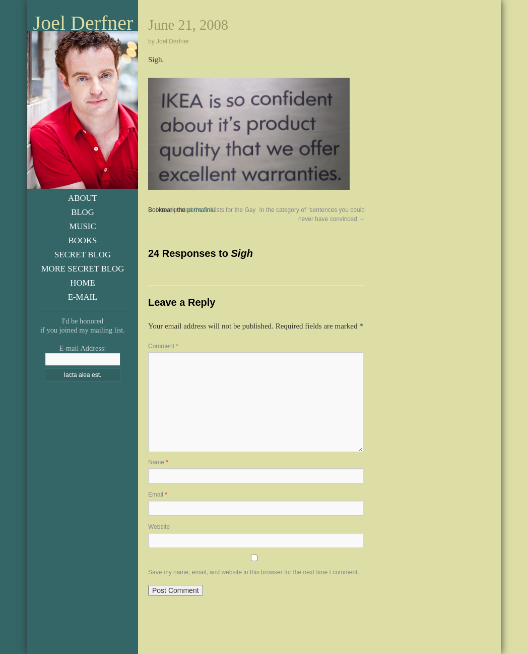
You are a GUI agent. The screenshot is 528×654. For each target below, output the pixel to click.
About (82, 198)
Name (158, 462)
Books (83, 240)
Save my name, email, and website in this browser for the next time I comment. (253, 572)
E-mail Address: (82, 348)
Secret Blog (82, 254)
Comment (163, 346)
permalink (200, 209)
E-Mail (83, 297)
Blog (82, 212)
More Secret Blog (82, 269)
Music (82, 226)
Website (159, 526)
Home (82, 283)
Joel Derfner (83, 23)
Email (157, 494)
